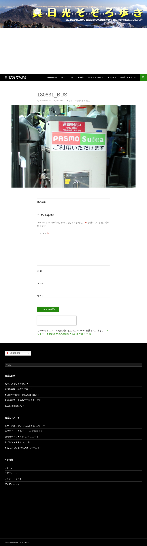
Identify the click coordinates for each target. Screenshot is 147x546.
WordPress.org (12, 484)
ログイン (9, 467)
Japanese (13, 353)
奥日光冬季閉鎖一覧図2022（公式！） (23, 395)
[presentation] (56, 320)
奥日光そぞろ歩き (16, 77)
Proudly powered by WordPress (17, 542)
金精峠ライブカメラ (14, 437)
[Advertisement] (73, 50)
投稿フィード (11, 473)
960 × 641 (60, 101)
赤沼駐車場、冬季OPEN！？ (18, 389)
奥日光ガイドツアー (128, 77)
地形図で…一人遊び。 (15, 431)
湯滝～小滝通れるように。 (80, 101)
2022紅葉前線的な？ (14, 406)
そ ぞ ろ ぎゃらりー (95, 77)
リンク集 (110, 77)
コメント (43, 233)
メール (40, 283)
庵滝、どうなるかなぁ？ (16, 384)
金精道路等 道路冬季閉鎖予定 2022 (23, 400)
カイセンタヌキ (12, 442)
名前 (39, 270)
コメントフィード (13, 478)
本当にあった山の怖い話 (16, 448)
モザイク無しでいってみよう (18, 426)
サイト (40, 295)
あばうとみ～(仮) (77, 77)
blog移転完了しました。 (57, 77)
